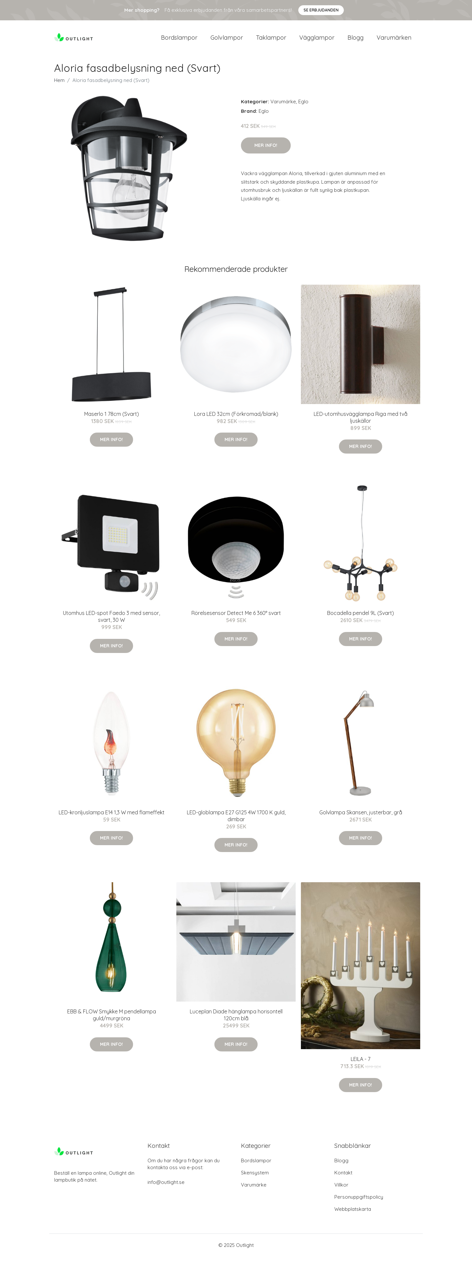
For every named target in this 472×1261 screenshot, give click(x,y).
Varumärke (283, 106)
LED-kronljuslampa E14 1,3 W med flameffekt (112, 817)
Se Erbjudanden (321, 10)
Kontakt (343, 1177)
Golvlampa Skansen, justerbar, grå (360, 817)
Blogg (355, 40)
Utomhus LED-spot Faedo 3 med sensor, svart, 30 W (111, 621)
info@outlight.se (166, 1187)
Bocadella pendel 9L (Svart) (360, 617)
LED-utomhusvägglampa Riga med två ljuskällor (360, 422)
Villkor (341, 1189)
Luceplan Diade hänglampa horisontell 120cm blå (236, 1019)
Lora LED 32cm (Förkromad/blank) (236, 418)
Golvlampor (226, 40)
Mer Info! (265, 150)
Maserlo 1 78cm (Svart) (111, 418)
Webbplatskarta (352, 1213)
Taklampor (271, 40)
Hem (59, 85)
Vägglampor (316, 40)
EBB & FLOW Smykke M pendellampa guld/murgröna (111, 1019)
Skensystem (255, 1177)
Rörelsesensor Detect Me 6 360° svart (236, 617)
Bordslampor (179, 40)
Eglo (303, 106)
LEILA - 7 (360, 1063)
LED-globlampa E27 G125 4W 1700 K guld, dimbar (236, 820)
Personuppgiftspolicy (358, 1201)
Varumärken (394, 40)
